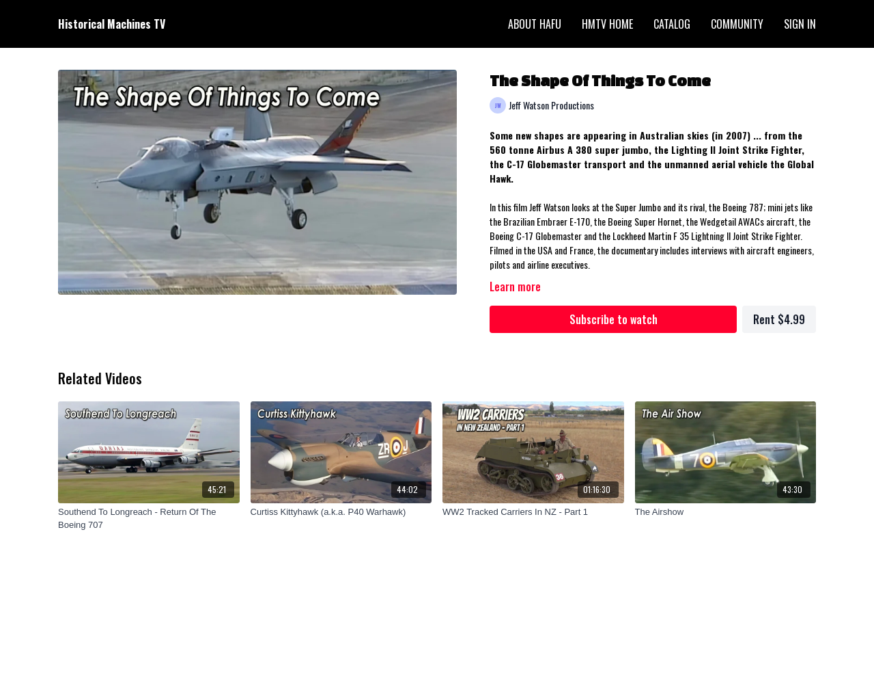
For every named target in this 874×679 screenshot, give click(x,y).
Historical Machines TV (111, 24)
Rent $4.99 (779, 319)
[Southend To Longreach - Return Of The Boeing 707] (149, 518)
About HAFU (534, 24)
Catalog (671, 24)
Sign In (800, 24)
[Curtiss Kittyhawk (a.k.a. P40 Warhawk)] (341, 512)
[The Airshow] (726, 512)
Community (737, 24)
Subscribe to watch (613, 319)
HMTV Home (607, 24)
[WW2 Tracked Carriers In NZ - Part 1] (533, 512)
